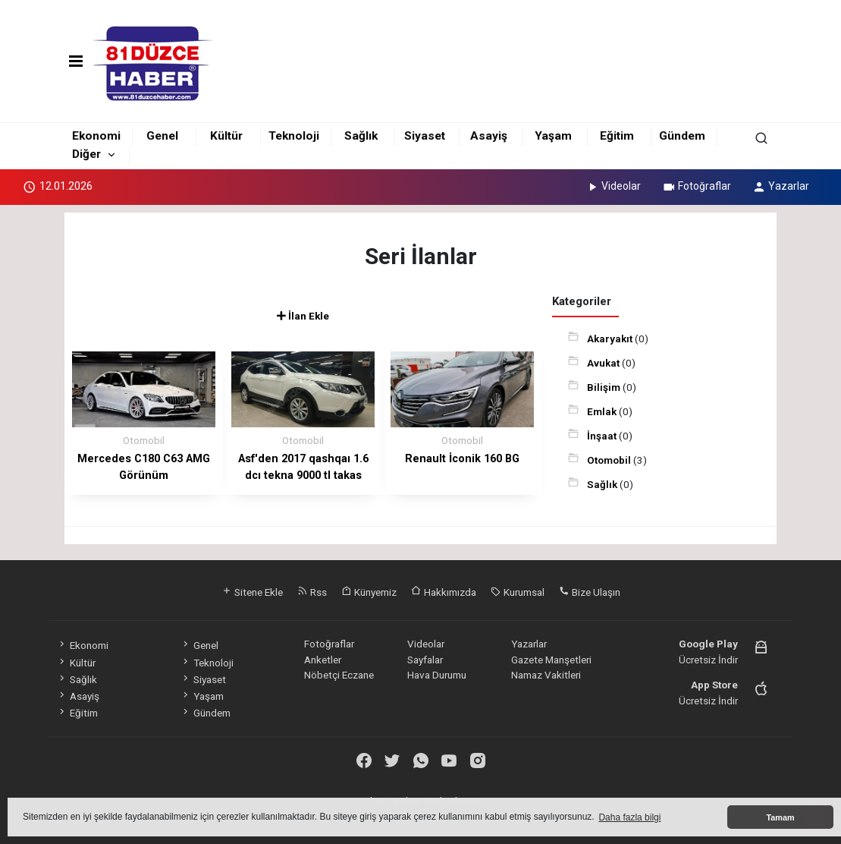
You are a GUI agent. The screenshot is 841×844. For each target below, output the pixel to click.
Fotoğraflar (696, 186)
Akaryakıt (611, 338)
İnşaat (603, 436)
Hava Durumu (436, 675)
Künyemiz (369, 592)
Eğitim (617, 136)
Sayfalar (425, 659)
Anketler (322, 659)
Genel (162, 136)
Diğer (86, 154)
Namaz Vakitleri (546, 675)
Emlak (603, 411)
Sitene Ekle (252, 592)
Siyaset (424, 136)
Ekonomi (96, 136)
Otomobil (610, 460)
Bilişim (605, 387)
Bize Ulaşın (589, 592)
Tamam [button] (780, 817)
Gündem (682, 136)
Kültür (226, 136)
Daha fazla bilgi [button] (629, 817)
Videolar (613, 186)
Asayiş (488, 136)
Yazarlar (780, 186)
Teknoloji (293, 136)
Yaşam (553, 136)
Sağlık (361, 136)
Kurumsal (517, 592)
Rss (312, 592)
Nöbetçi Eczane (339, 675)
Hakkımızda (443, 592)
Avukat (604, 363)
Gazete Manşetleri (551, 659)
